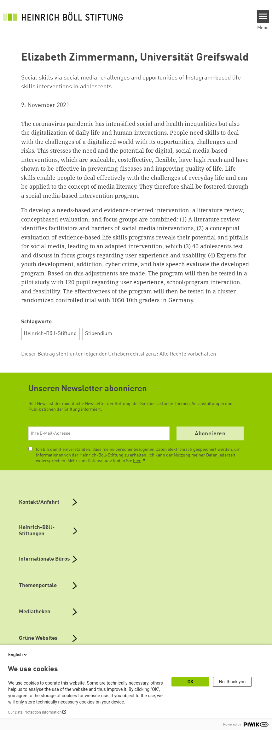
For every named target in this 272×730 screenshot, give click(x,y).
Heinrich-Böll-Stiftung (50, 333)
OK (191, 681)
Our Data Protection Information (34, 712)
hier (137, 461)
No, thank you (232, 681)
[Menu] (263, 16)
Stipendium (98, 333)
